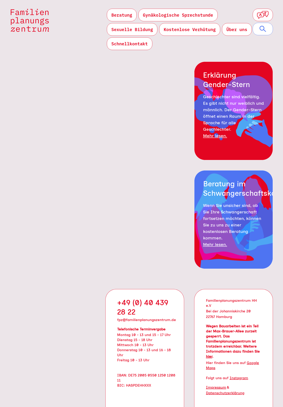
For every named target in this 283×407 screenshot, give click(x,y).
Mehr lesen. (215, 135)
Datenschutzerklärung (225, 393)
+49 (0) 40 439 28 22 (142, 307)
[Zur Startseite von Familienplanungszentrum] (30, 20)
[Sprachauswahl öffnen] (263, 15)
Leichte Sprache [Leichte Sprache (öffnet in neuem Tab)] (51, 250)
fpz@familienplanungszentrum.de (146, 320)
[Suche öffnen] (263, 29)
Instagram (239, 378)
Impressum (216, 387)
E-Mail (138, 161)
